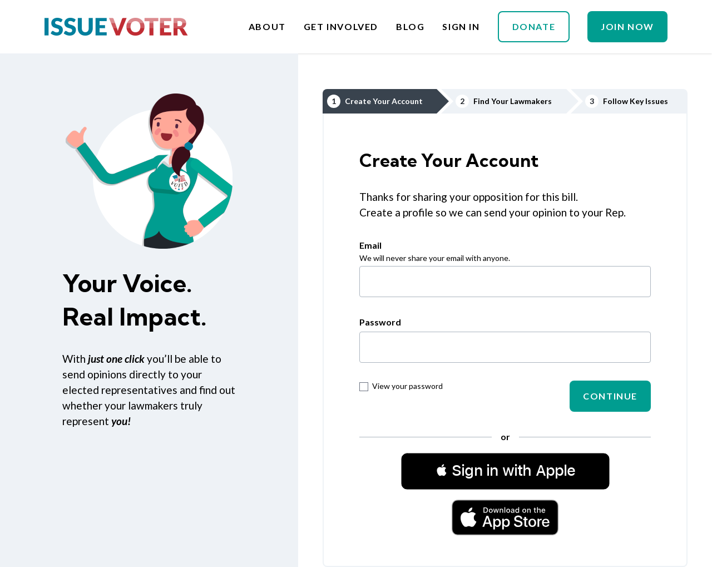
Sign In (460, 26)
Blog (410, 26)
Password (380, 322)
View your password (401, 386)
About (267, 26)
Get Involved (341, 26)
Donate (534, 26)
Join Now (627, 26)
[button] (505, 471)
